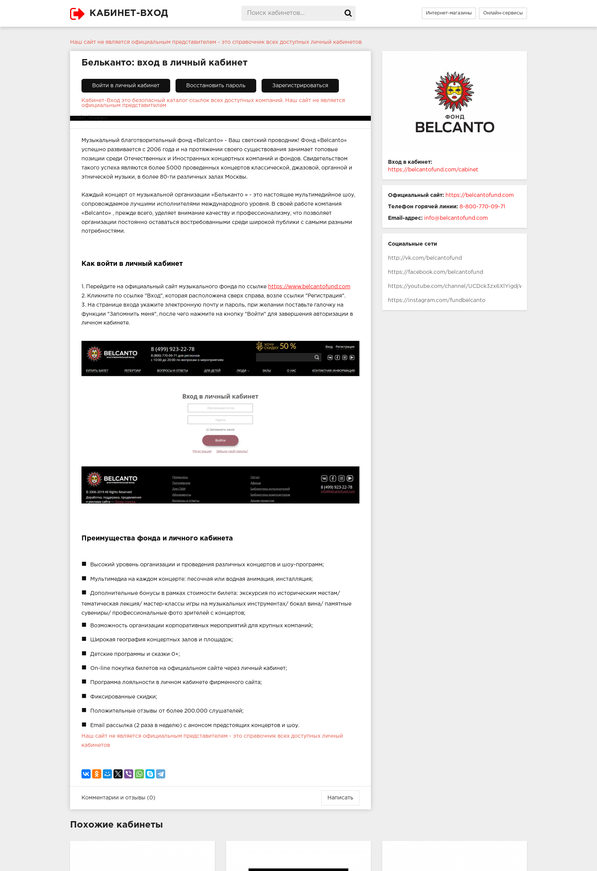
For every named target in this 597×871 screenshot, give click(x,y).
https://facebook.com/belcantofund (435, 272)
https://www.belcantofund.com (309, 286)
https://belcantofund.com (479, 195)
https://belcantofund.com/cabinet (433, 170)
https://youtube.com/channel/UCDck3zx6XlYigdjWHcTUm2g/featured (454, 286)
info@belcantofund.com (456, 218)
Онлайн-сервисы (503, 13)
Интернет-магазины (449, 13)
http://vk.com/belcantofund (425, 258)
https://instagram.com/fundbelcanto (436, 300)
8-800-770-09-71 (482, 207)
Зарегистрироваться (300, 85)
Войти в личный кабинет (126, 85)
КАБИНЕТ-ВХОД (128, 13)
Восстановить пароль (216, 85)
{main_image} (88, 118)
